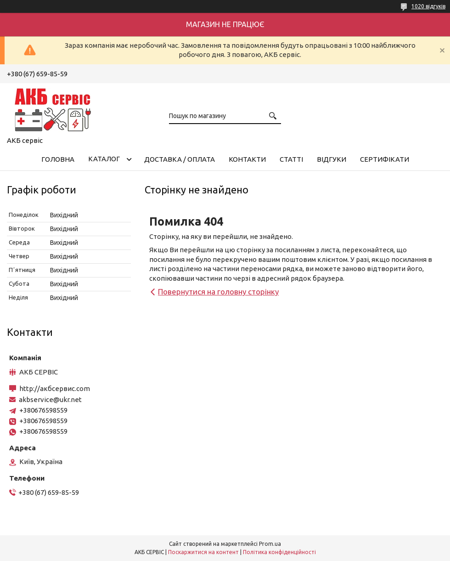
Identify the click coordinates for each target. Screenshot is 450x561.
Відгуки (331, 159)
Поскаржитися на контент (203, 552)
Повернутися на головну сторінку (218, 291)
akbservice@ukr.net (50, 399)
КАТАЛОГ (104, 159)
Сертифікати (384, 159)
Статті (291, 159)
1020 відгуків (428, 6)
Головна (57, 159)
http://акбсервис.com (54, 388)
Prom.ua (270, 544)
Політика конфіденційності (279, 552)
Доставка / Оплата (179, 159)
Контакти (247, 159)
